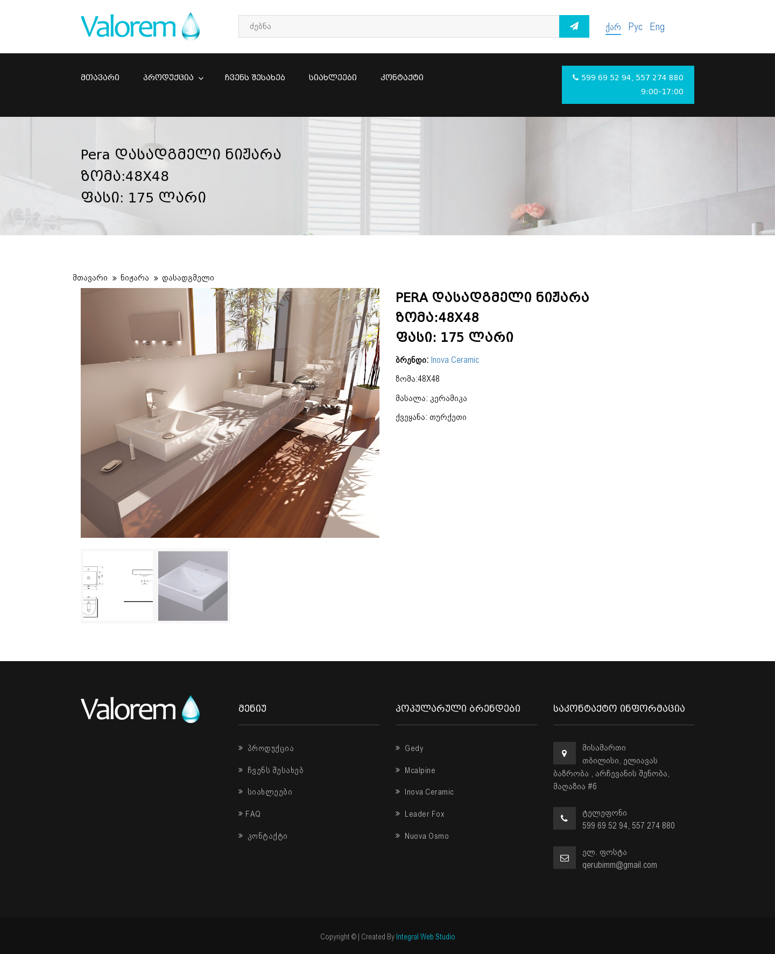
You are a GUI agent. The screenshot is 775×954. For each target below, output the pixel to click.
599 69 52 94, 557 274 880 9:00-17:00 (628, 84)
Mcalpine (415, 770)
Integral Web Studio (425, 936)
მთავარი (100, 77)
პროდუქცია (172, 77)
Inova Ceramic (455, 360)
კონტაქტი (402, 77)
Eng (657, 26)
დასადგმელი (188, 277)
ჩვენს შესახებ (255, 77)
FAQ (249, 814)
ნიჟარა (135, 277)
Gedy (410, 748)
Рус (635, 26)
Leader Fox (420, 814)
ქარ (613, 26)
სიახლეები (333, 77)
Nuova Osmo (422, 836)
